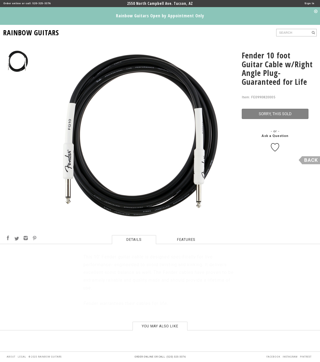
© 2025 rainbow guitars (45, 357)
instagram (290, 357)
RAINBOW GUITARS (31, 32)
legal (22, 357)
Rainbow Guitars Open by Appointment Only (160, 16)
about (11, 357)
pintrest (306, 357)
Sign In (309, 3)
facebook (273, 357)
